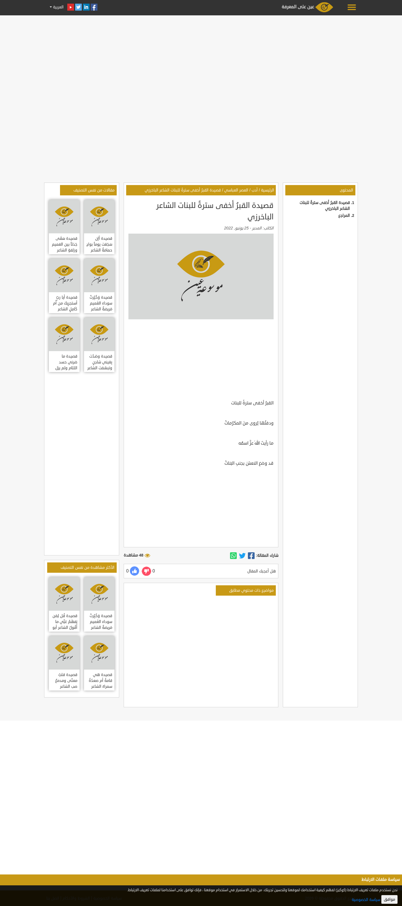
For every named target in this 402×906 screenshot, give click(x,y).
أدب (255, 190)
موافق (389, 899)
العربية (58, 7)
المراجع (344, 215)
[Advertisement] (201, 56)
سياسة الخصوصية (366, 899)
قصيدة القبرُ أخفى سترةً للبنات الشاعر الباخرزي (183, 190)
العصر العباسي (236, 190)
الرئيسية (267, 190)
